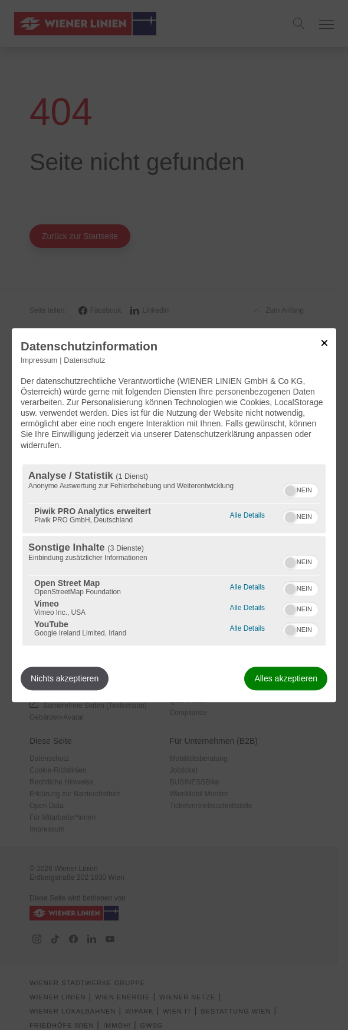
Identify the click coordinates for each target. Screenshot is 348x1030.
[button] (290, 490)
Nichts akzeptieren (65, 678)
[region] (174, 554)
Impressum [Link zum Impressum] (39, 360)
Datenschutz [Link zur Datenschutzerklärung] (84, 360)
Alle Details (247, 513)
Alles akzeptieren (285, 678)
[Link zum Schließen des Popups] (324, 343)
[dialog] (174, 515)
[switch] (300, 489)
